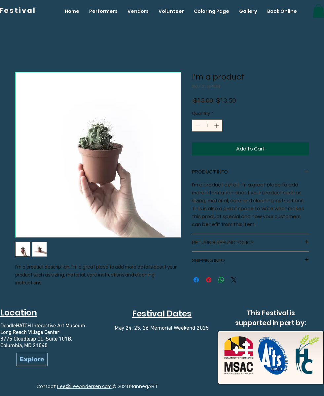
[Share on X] (234, 280)
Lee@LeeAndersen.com (84, 386)
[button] (103, 11)
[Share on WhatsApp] (221, 280)
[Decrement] (197, 125)
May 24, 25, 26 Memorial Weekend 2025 (162, 328)
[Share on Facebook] (196, 280)
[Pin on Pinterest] (209, 280)
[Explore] (32, 359)
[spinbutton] (207, 125)
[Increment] (217, 125)
